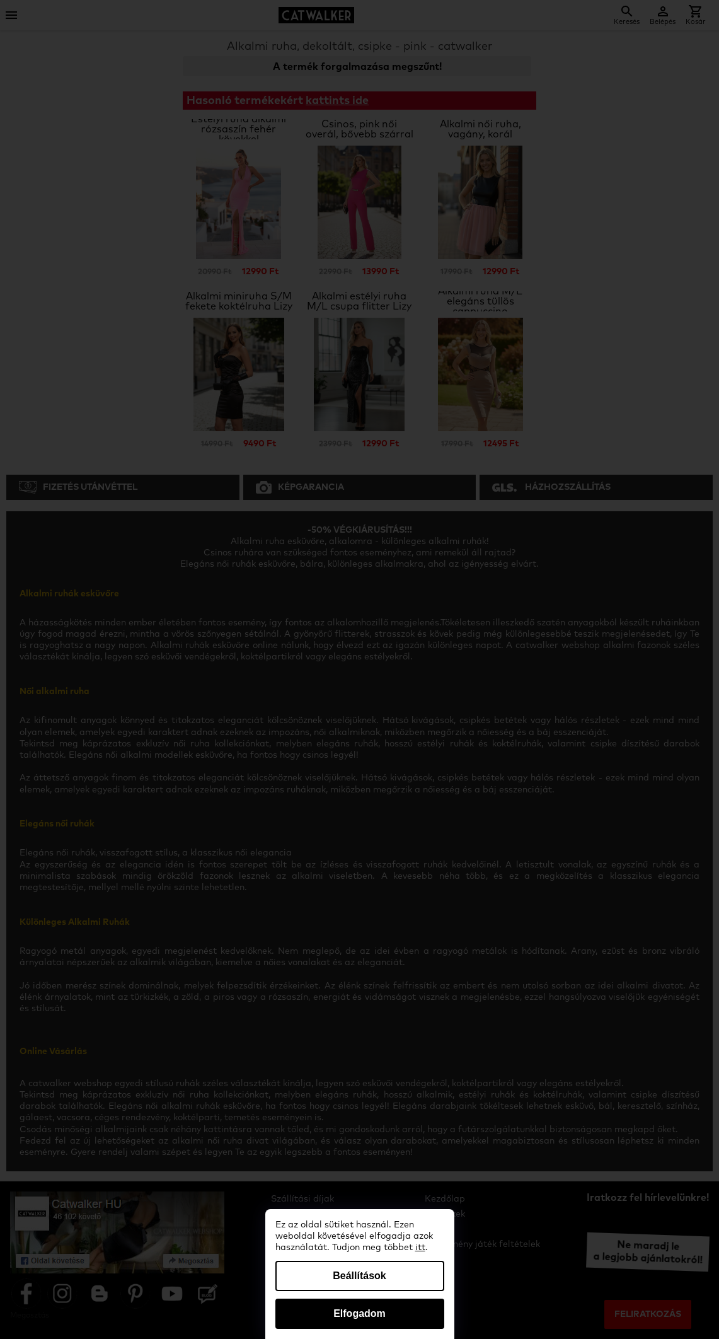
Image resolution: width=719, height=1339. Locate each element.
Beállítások (359, 1275)
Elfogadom (359, 1313)
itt (420, 1247)
